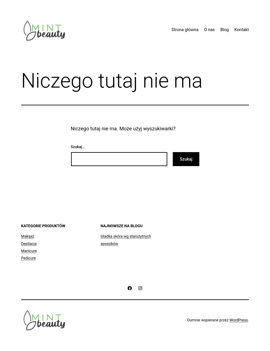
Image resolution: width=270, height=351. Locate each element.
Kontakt (241, 29)
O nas (209, 29)
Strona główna (184, 29)
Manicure (29, 251)
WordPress (239, 320)
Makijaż (27, 236)
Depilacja (29, 243)
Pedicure (28, 258)
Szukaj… (78, 147)
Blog (224, 29)
